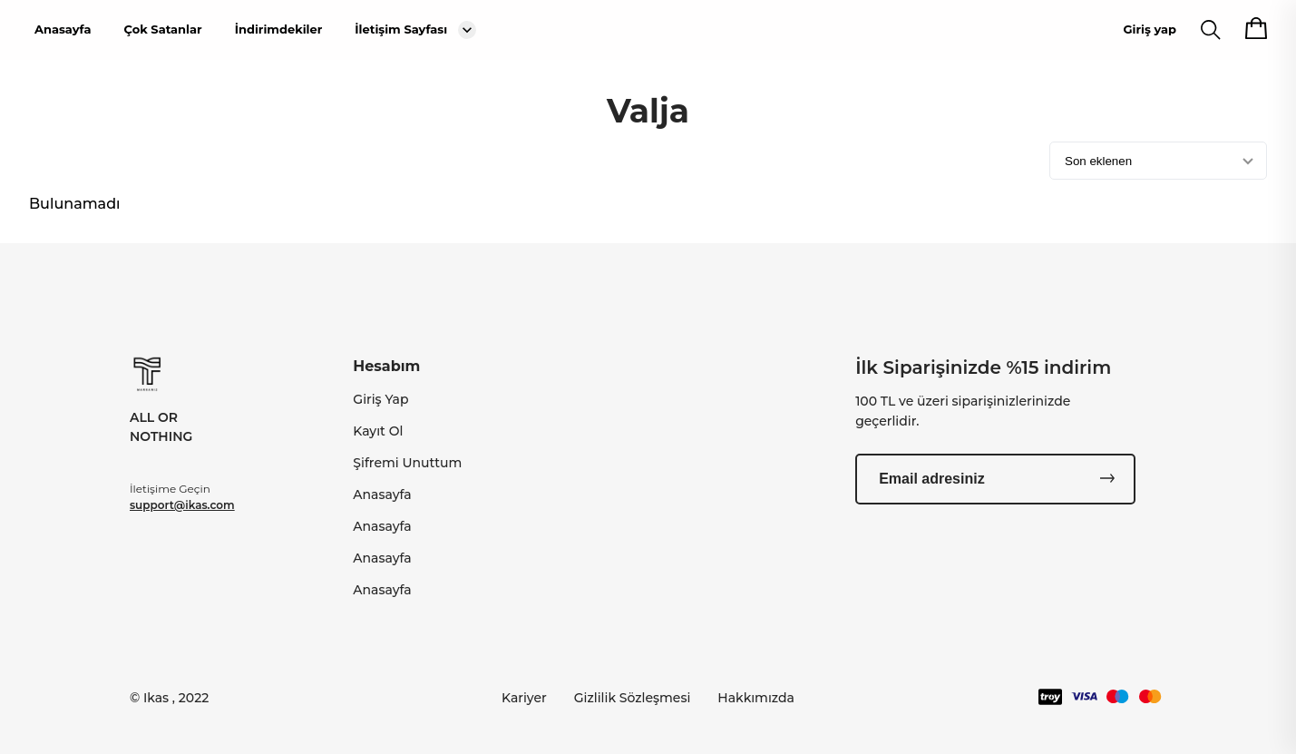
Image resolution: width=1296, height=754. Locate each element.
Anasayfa (62, 29)
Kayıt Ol (378, 431)
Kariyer (524, 698)
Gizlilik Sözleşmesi (632, 698)
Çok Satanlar (162, 29)
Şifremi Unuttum (407, 463)
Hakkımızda (755, 698)
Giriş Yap (380, 399)
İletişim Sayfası (401, 29)
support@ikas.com (182, 505)
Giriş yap (1150, 29)
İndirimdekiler (279, 29)
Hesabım (386, 366)
